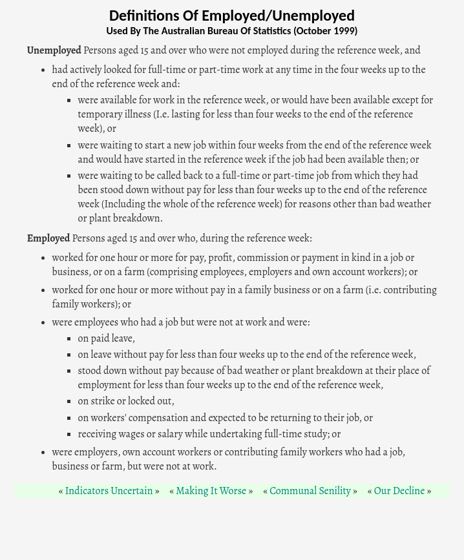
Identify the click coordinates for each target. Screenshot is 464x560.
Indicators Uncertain (109, 491)
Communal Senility (310, 491)
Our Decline (399, 491)
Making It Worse (211, 491)
